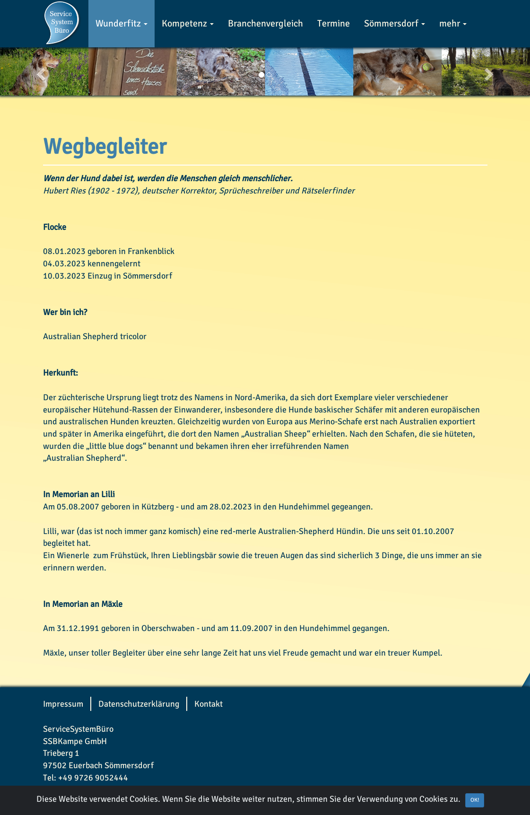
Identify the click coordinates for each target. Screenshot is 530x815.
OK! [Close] (474, 800)
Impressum (63, 704)
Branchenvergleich (265, 23)
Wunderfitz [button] (122, 23)
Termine (333, 23)
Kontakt (208, 704)
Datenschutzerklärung (138, 704)
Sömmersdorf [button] (394, 23)
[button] (39, 71)
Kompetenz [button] (188, 23)
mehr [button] (453, 23)
